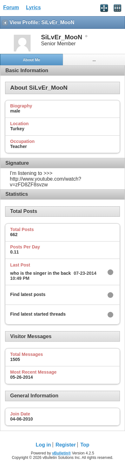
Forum (11, 7)
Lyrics (33, 7)
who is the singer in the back (40, 273)
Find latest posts (27, 294)
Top (84, 444)
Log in (43, 444)
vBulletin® (61, 453)
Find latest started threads (38, 314)
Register (66, 444)
